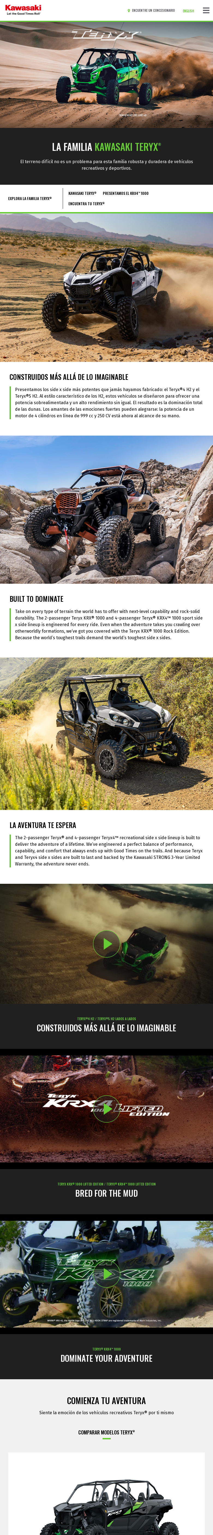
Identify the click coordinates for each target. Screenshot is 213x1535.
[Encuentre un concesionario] (152, 10)
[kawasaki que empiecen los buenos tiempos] (23, 10)
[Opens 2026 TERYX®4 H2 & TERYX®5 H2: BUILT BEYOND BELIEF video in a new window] (106, 944)
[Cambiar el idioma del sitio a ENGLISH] (190, 11)
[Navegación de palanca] (206, 10)
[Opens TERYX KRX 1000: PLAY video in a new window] (106, 1274)
